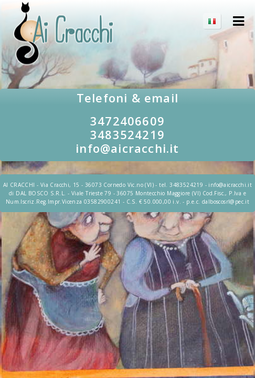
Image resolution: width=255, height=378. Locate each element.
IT (217, 21)
